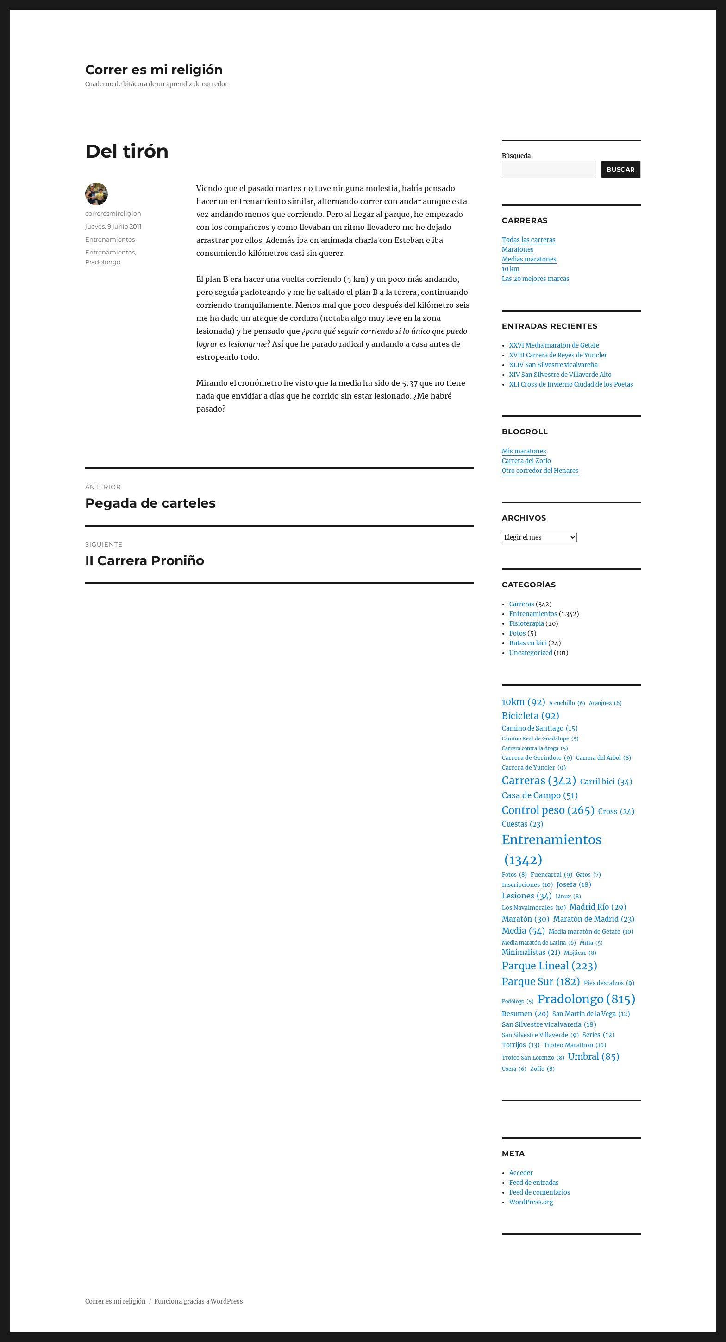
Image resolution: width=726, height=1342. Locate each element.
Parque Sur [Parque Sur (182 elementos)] (541, 982)
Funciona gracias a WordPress (198, 1301)
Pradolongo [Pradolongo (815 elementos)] (587, 999)
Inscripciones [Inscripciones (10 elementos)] (527, 885)
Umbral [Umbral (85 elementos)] (594, 1057)
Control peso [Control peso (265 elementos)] (548, 810)
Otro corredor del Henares (540, 471)
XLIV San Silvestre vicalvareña (553, 365)
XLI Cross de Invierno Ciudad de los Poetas (571, 384)
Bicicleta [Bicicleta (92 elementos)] (530, 716)
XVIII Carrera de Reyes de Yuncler (558, 355)
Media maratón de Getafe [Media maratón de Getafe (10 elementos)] (591, 931)
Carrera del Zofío (526, 461)
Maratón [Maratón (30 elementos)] (526, 919)
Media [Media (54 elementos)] (523, 931)
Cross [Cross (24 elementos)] (616, 811)
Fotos (517, 633)
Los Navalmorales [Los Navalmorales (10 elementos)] (534, 907)
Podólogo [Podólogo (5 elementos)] (518, 1001)
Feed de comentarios (539, 1192)
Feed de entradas (534, 1183)
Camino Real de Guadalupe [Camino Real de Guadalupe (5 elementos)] (540, 739)
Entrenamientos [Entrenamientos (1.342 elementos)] (551, 851)
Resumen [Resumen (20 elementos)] (525, 1014)
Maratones (518, 250)
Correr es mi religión (154, 69)
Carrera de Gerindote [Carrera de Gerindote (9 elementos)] (537, 758)
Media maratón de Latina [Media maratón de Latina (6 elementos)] (539, 943)
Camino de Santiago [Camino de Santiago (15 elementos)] (540, 729)
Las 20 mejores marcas (536, 279)
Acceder (521, 1173)
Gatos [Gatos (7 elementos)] (588, 875)
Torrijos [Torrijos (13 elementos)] (521, 1045)
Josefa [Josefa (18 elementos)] (574, 884)
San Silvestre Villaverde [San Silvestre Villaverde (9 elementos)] (540, 1035)
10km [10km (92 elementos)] (523, 702)
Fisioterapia (526, 624)
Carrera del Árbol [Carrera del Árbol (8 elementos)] (603, 757)
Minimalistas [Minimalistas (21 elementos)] (531, 953)
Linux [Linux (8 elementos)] (568, 896)
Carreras (521, 604)
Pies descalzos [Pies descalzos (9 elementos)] (609, 983)
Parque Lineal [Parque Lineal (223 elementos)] (549, 966)
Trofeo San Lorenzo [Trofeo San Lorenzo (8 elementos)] (533, 1057)
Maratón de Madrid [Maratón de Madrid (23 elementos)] (593, 919)
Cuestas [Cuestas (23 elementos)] (522, 824)
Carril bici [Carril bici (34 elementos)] (606, 782)
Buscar (621, 169)
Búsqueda (516, 156)
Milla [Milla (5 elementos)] (591, 943)
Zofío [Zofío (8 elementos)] (542, 1068)
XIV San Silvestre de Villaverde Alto (560, 375)
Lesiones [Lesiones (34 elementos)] (527, 896)
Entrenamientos (110, 239)
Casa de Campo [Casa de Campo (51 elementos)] (540, 795)
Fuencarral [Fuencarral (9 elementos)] (551, 874)
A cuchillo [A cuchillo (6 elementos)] (567, 704)
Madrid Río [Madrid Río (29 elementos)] (598, 907)
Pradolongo (102, 262)
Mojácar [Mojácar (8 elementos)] (580, 952)
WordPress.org (531, 1202)
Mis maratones (524, 451)
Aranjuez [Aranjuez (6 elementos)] (605, 704)
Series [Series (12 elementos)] (598, 1035)
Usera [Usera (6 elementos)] (514, 1069)
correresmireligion (113, 213)
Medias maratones (529, 259)
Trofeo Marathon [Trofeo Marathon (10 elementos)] (575, 1045)
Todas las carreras (529, 240)
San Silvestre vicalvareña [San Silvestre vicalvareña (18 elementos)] (549, 1024)
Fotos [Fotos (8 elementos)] (514, 874)
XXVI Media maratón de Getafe (554, 346)
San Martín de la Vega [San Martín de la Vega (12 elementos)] (591, 1014)
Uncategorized (530, 653)
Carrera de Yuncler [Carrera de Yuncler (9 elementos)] (534, 767)
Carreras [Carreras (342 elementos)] (539, 780)
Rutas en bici (528, 643)
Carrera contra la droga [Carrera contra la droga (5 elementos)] (535, 748)
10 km (510, 269)
